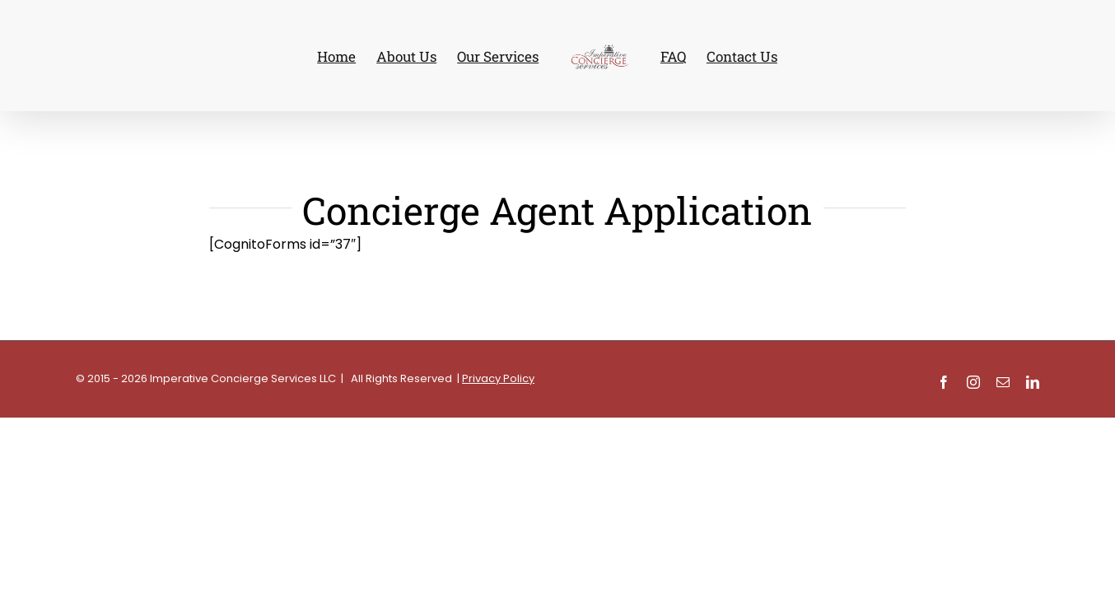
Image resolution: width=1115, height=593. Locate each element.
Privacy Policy (498, 378)
